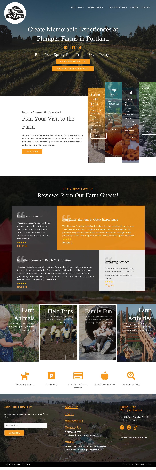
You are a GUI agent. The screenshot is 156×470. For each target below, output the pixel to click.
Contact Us (73, 427)
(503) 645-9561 (74, 432)
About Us (71, 407)
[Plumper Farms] (15, 13)
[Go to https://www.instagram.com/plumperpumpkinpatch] (129, 427)
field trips (84, 449)
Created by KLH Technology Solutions (137, 464)
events (96, 449)
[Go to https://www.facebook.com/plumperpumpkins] (122, 427)
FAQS (69, 414)
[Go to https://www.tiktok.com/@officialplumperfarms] (135, 427)
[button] (73, 61)
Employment (74, 420)
